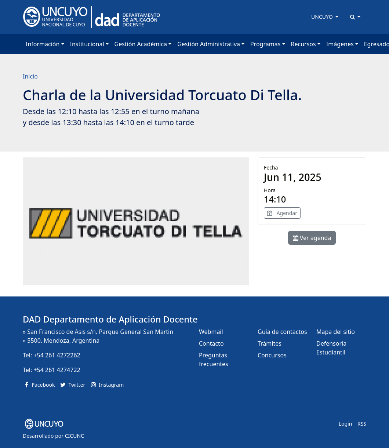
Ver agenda (312, 238)
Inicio (30, 76)
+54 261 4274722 (56, 370)
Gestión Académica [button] (140, 44)
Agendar (282, 213)
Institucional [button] (87, 44)
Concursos (272, 355)
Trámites (269, 343)
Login (345, 423)
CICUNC (74, 435)
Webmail (211, 332)
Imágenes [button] (340, 44)
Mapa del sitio (335, 332)
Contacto (211, 343)
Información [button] (42, 44)
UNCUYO (322, 16)
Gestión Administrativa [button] (208, 44)
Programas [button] (265, 44)
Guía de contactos (282, 332)
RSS (361, 423)
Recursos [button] (303, 44)
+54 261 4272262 (56, 355)
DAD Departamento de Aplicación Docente (110, 319)
